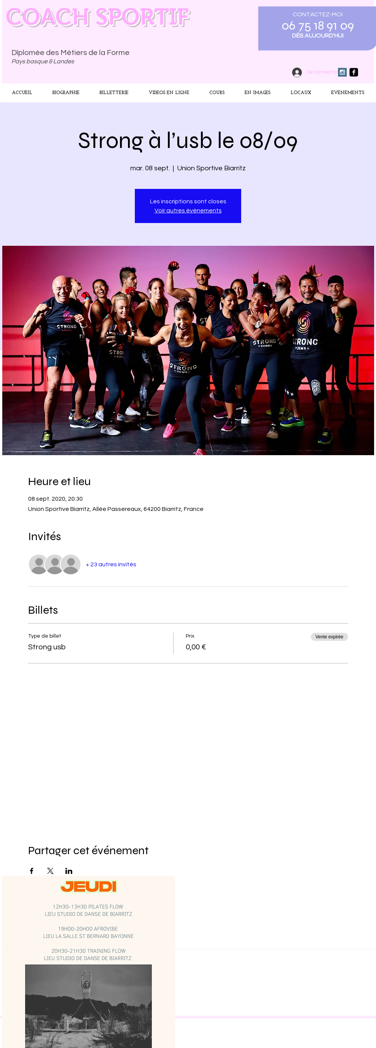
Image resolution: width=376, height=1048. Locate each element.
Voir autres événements (188, 210)
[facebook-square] (353, 72)
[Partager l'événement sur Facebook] (31, 871)
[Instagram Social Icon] (342, 72)
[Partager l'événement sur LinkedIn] (69, 871)
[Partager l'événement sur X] (50, 871)
